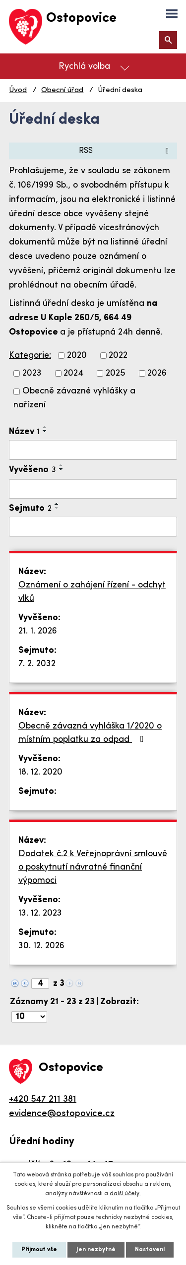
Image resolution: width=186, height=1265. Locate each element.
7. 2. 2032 (37, 664)
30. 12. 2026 (41, 946)
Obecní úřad (62, 90)
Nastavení (150, 1250)
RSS (125, 151)
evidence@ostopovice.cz (62, 1114)
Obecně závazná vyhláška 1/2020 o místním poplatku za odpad (90, 733)
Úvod (18, 90)
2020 (77, 355)
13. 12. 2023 (40, 913)
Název (24, 432)
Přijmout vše (39, 1250)
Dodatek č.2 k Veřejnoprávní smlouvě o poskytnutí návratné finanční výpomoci (92, 867)
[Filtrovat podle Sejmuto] (93, 526)
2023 (32, 373)
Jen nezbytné (96, 1250)
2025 (115, 373)
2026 (157, 373)
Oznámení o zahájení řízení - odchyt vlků (92, 592)
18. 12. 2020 (40, 772)
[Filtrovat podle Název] (93, 450)
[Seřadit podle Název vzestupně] (45, 427)
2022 (118, 355)
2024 (73, 373)
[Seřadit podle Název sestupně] (45, 431)
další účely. (125, 1194)
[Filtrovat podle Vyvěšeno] (93, 489)
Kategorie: (30, 355)
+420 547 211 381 (42, 1099)
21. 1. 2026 (37, 631)
